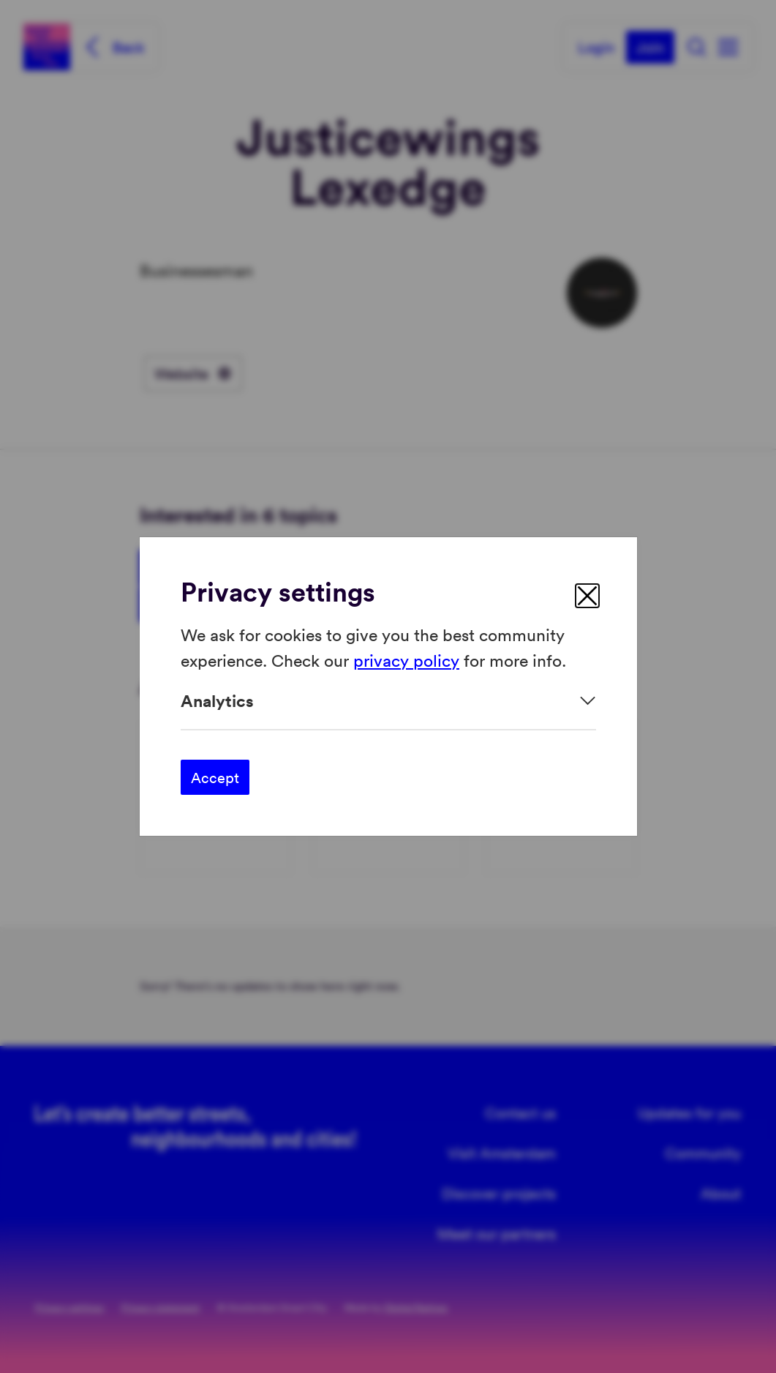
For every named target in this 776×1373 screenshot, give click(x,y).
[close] (587, 595)
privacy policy (406, 659)
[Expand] (388, 701)
